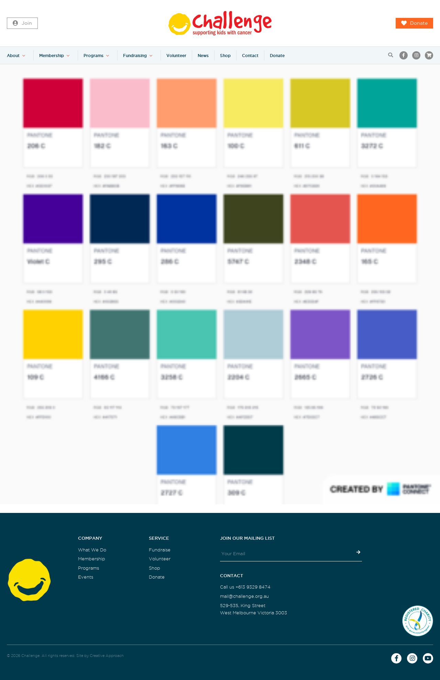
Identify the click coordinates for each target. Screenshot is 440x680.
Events (85, 577)
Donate (414, 23)
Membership (51, 55)
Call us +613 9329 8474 (245, 587)
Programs (93, 55)
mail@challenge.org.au (244, 596)
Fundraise (159, 550)
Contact (250, 55)
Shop (225, 55)
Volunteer (176, 55)
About (13, 55)
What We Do (92, 550)
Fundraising (135, 55)
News (203, 55)
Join (22, 23)
